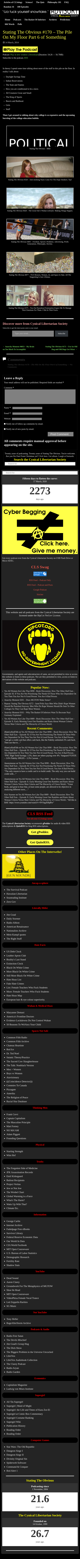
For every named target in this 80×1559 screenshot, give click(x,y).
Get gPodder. (40, 835)
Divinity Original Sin (16, 1461)
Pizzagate (11, 1092)
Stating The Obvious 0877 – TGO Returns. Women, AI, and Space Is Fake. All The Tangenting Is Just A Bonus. (40, 276)
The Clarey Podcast (15, 1366)
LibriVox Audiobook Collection (21, 1362)
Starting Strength (14, 1154)
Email (7, 416)
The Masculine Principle (18, 1125)
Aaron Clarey (13, 1284)
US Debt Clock (13, 954)
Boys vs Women (14, 1076)
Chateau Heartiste (15, 1048)
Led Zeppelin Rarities (17, 1305)
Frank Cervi (12, 1117)
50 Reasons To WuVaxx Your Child (23, 1027)
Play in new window (19, 55)
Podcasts (17, 20)
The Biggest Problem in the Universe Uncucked (29, 1354)
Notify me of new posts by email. (20, 432)
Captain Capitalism (15, 1121)
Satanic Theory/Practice (18, 1060)
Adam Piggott (13, 1137)
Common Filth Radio (16, 1040)
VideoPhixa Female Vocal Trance (22, 1300)
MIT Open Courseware (17, 1252)
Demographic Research (17, 1260)
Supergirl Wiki (13, 1424)
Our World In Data (15, 1244)
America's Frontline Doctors (20, 1019)
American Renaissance (17, 929)
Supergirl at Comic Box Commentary (24, 1416)
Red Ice (10, 1052)
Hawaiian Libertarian (16, 896)
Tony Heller (12, 1321)
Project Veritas (13, 1187)
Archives (53, 20)
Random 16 (9, 7)
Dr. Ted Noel (12, 1056)
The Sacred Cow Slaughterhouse (22, 1064)
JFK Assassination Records (19, 1175)
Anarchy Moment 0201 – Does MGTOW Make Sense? (27, 703)
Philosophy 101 (54, 2)
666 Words (9, 24)
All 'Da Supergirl (14, 1404)
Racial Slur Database (16, 1104)
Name (7, 410)
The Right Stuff (14, 941)
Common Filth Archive (17, 1044)
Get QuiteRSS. (40, 845)
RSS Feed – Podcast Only (40, 583)
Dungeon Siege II (15, 1457)
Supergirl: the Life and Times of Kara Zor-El (28, 1412)
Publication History (15, 1428)
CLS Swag (40, 570)
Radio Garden (13, 1374)
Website (7, 421)
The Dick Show (14, 1350)
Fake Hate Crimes (15, 986)
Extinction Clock (14, 966)
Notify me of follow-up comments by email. (24, 427)
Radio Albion (13, 925)
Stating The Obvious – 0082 (39, 149)
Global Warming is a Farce (19, 1199)
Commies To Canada (16, 1088)
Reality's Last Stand (16, 962)
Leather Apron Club (16, 958)
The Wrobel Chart (15, 1195)
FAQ (66, 2)
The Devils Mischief (16, 1342)
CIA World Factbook (16, 1248)
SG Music (11, 1308)
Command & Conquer (17, 1469)
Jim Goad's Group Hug (17, 1346)
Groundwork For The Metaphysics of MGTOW (29, 1289)
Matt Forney (12, 1129)
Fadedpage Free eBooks (18, 1232)
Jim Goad (11, 917)
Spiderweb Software (16, 1465)
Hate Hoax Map (14, 998)
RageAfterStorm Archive (18, 1325)
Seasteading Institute (16, 900)
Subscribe (61, 333)
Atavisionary (12, 1080)
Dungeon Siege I (14, 1453)
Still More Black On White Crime (22, 978)
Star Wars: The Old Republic (20, 1449)
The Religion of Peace (17, 1100)
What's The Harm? (15, 1203)
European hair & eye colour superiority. (25, 1002)
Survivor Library (14, 1236)
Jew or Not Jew (13, 1191)
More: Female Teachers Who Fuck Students (27, 994)
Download (33, 55)
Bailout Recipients (15, 1183)
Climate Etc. (12, 1211)
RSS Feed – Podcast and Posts (40, 588)
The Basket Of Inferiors (35, 20)
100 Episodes (23, 7)
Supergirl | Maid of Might (18, 1408)
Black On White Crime (17, 970)
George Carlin (13, 1224)
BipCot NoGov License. (49, 618)
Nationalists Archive (16, 933)
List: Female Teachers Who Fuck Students (27, 990)
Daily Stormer (13, 921)
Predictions (65, 20)
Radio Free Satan (14, 1338)
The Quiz (40, 2)
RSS (26, 58)
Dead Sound (12, 1281)
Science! (29, 2)
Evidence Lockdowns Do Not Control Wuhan (28, 1023)
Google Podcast (40, 592)
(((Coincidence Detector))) (19, 1084)
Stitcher (40, 597)
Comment (9, 388)
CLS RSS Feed (40, 816)
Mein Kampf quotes (16, 937)
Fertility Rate (12, 1264)
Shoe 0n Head (13, 1292)
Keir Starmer (9, 797)
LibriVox (10, 1358)
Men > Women (13, 1072)
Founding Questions (16, 1141)
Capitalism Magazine (16, 1387)
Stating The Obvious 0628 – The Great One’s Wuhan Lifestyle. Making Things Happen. (40, 211)
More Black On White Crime (20, 974)
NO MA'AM (12, 1133)
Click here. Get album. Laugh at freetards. (56, 459)
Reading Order (13, 1432)
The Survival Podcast (16, 892)
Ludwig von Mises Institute (19, 1391)
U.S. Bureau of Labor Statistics (21, 1256)
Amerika (10, 1096)
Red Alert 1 (12, 1473)
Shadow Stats (13, 1268)
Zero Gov (11, 904)
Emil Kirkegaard (14, 1179)
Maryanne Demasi (15, 1015)
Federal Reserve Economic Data (22, 1240)
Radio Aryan (12, 1370)
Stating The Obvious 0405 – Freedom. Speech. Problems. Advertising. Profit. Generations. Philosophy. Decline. (40, 243)
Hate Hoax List (13, 982)
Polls (20, 24)
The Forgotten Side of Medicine (21, 1171)
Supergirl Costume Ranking (20, 1420)
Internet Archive (14, 1228)
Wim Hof (11, 1158)
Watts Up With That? (16, 1207)
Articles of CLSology (13, 2)
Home (7, 20)
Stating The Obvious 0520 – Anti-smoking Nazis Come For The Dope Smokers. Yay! (40, 180)
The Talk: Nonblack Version (20, 1068)
